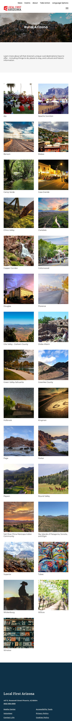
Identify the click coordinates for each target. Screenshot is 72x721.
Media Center (10, 709)
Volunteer (8, 713)
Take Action (45, 3)
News (20, 3)
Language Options (60, 3)
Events (27, 3)
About (35, 3)
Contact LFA (9, 718)
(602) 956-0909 (10, 704)
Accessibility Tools (44, 709)
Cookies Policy (42, 718)
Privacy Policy (42, 713)
